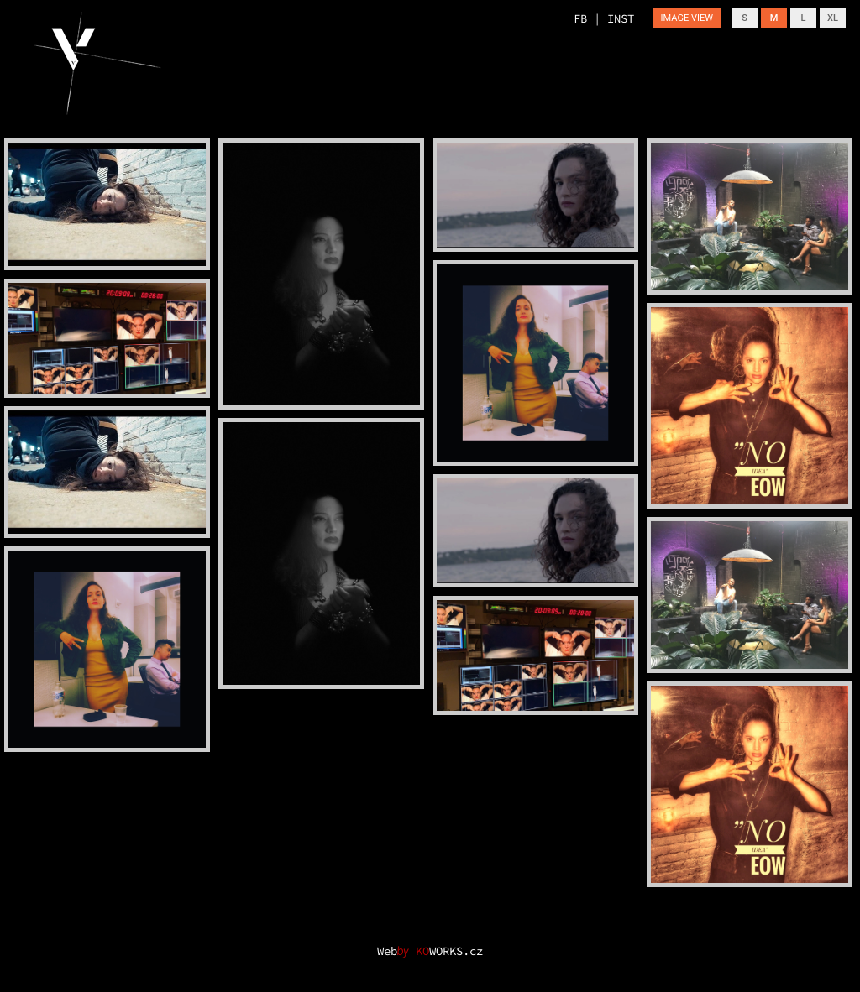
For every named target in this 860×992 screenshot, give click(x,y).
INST (620, 18)
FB (580, 18)
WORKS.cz (449, 950)
